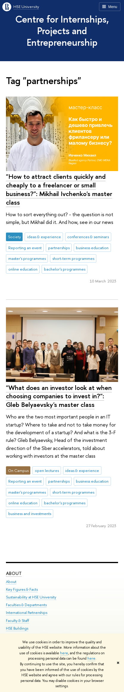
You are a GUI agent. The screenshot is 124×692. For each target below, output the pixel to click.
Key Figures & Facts (22, 589)
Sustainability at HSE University (31, 597)
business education (92, 247)
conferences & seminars (88, 236)
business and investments (29, 513)
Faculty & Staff (17, 620)
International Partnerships (26, 612)
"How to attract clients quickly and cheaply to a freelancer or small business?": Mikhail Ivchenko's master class (59, 189)
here (64, 653)
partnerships (59, 247)
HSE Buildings (17, 628)
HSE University (26, 6)
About (14, 573)
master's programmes (27, 258)
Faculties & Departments (26, 604)
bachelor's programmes (64, 269)
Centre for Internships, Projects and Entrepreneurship (62, 30)
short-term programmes (73, 258)
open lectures (47, 470)
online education (22, 269)
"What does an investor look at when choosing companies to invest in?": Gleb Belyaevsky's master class (59, 396)
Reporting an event (25, 247)
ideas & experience (44, 236)
